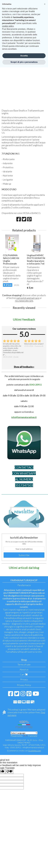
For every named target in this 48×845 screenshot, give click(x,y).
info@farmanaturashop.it (33, 747)
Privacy (24, 679)
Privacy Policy (24, 685)
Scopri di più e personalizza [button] (24, 62)
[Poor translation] (9, 771)
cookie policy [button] (8, 26)
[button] (45, 4)
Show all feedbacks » (24, 366)
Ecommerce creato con (24, 750)
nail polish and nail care (28, 298)
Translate (30, 735)
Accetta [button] (24, 56)
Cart (24, 674)
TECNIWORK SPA (24, 300)
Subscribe (24, 555)
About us (24, 669)
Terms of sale (24, 664)
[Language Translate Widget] (24, 732)
